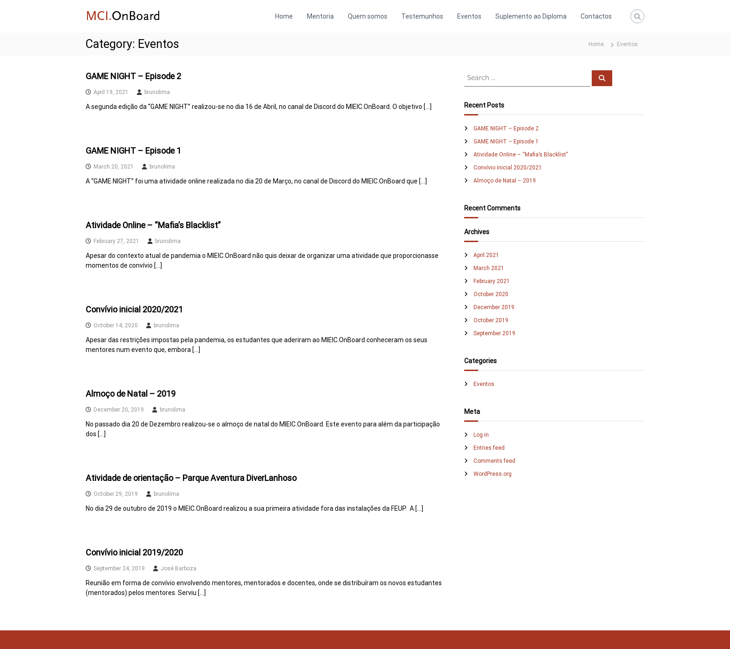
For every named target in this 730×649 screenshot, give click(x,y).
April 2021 (486, 255)
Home (284, 16)
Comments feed (494, 461)
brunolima (157, 92)
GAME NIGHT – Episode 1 (133, 150)
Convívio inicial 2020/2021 (134, 309)
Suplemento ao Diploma (531, 16)
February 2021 (491, 281)
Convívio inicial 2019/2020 (134, 552)
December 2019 (493, 307)
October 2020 (490, 294)
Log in (481, 435)
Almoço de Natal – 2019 (131, 394)
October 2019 (490, 320)
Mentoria (320, 16)
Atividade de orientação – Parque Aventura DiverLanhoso (191, 478)
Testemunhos (422, 16)
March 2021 (488, 268)
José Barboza (178, 568)
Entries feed (489, 448)
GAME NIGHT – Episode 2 (133, 76)
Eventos (469, 16)
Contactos (596, 16)
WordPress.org (492, 474)
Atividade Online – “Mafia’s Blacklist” (153, 225)
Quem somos (367, 16)
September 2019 (494, 333)
